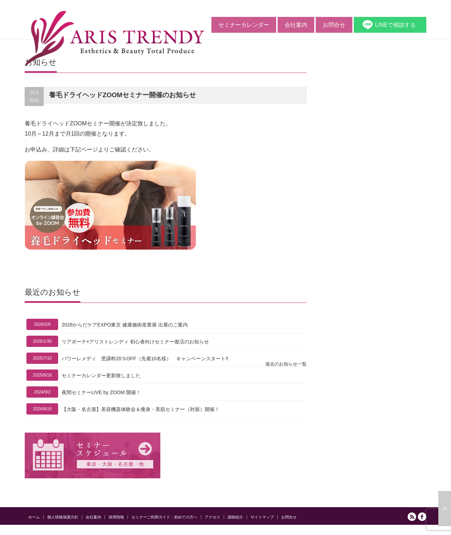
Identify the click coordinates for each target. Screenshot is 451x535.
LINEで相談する (395, 25)
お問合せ (334, 25)
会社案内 (296, 25)
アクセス (212, 517)
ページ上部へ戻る (444, 508)
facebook (422, 516)
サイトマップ (262, 517)
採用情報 (116, 517)
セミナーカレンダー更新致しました (101, 375)
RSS (412, 516)
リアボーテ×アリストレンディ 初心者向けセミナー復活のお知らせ (135, 341)
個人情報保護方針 (62, 517)
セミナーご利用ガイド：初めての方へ (164, 517)
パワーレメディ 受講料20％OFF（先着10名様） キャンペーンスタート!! (145, 358)
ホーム (34, 517)
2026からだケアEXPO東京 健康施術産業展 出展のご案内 (125, 325)
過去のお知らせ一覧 (286, 364)
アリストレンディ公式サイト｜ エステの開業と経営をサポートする (362, 531)
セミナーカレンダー (243, 25)
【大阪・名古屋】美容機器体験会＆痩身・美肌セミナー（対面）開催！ (141, 409)
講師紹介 (235, 517)
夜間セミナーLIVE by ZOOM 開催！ (101, 392)
